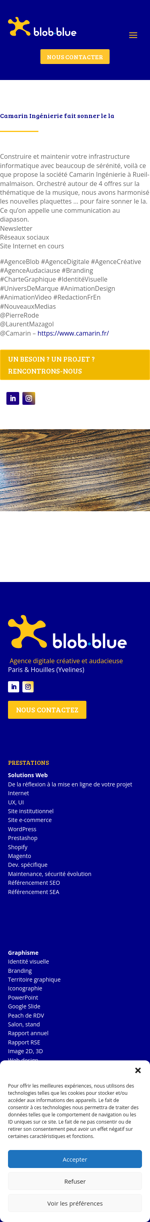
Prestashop (23, 838)
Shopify (18, 847)
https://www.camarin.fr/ (73, 333)
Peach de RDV (26, 1015)
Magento (19, 856)
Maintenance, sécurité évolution (50, 874)
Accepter (75, 1159)
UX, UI (16, 802)
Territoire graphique (34, 979)
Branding (20, 970)
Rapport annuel (28, 1033)
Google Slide (24, 1006)
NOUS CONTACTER (75, 56)
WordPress (22, 829)
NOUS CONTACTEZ (47, 709)
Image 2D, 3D (25, 1051)
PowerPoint (23, 997)
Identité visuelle (28, 961)
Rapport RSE (24, 1042)
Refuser (75, 1181)
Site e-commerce (30, 820)
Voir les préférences (75, 1203)
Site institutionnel (31, 811)
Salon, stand (24, 1024)
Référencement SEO (34, 882)
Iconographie (25, 988)
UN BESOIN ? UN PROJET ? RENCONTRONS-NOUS (51, 365)
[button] (138, 1070)
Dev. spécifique (28, 864)
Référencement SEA (33, 892)
